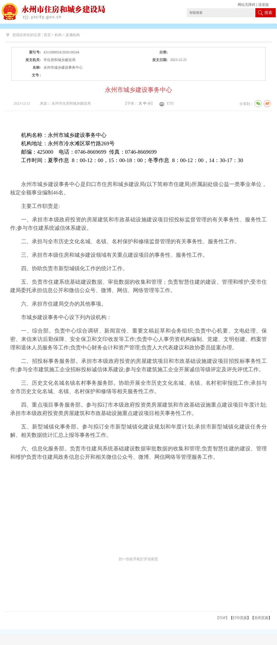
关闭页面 (261, 618)
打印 (170, 103)
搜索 (268, 12)
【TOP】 (222, 618)
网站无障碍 (246, 5)
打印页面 (240, 618)
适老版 (263, 5)
